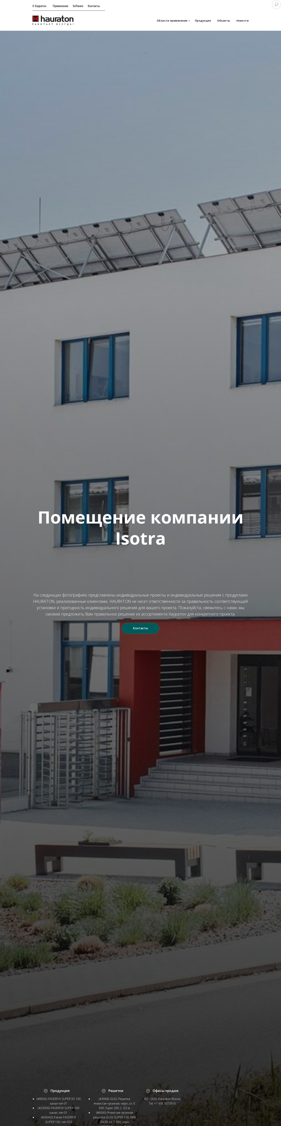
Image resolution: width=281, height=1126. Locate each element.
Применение (60, 6)
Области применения (172, 20)
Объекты (223, 20)
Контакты (94, 6)
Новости (242, 20)
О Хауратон (39, 6)
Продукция (203, 20)
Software (78, 6)
